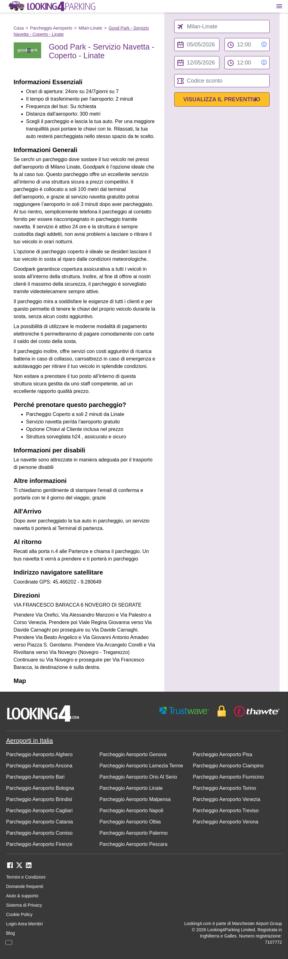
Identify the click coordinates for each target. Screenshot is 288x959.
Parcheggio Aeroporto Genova (132, 754)
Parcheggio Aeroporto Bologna (40, 788)
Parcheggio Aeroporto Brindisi (39, 799)
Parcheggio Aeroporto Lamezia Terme (141, 765)
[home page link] (51, 6)
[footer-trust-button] (219, 711)
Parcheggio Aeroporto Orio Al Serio (138, 777)
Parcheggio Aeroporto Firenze (39, 844)
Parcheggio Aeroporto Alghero (39, 754)
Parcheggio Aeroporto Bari (35, 777)
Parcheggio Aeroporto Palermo (133, 833)
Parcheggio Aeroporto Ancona (39, 765)
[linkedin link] (28, 867)
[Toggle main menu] (279, 6)
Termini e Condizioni (26, 877)
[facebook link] (10, 867)
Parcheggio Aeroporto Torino (224, 788)
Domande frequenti (24, 886)
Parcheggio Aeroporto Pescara (133, 844)
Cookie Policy (19, 914)
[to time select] (247, 62)
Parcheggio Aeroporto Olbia (130, 821)
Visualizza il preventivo (221, 99)
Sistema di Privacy (24, 905)
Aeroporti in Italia (29, 740)
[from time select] (247, 44)
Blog (10, 933)
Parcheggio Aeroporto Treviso (226, 810)
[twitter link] (19, 867)
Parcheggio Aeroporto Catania (39, 821)
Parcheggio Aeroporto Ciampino (228, 765)
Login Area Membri (24, 923)
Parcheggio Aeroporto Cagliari (39, 810)
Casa (19, 28)
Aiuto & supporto (22, 895)
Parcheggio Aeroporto (51, 28)
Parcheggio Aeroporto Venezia (226, 799)
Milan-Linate (90, 28)
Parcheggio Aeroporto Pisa (222, 754)
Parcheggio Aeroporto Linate (131, 788)
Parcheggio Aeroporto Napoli (131, 810)
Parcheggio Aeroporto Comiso (39, 833)
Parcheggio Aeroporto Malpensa (135, 799)
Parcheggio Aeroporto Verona (225, 821)
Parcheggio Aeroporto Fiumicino (228, 777)
